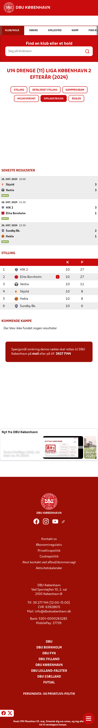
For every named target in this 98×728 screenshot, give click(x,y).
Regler (76, 99)
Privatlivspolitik (49, 550)
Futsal (49, 682)
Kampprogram (75, 90)
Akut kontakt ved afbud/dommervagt (49, 562)
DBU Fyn (49, 653)
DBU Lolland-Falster (49, 670)
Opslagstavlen (53, 99)
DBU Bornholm (49, 647)
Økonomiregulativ (49, 544)
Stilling (19, 90)
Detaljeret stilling (44, 90)
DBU (49, 641)
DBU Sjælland (49, 676)
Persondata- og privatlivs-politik (49, 693)
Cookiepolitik (49, 556)
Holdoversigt (26, 99)
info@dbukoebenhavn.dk (53, 611)
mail (35, 353)
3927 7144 (63, 353)
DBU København (49, 664)
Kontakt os (49, 538)
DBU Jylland (49, 658)
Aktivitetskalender (49, 567)
